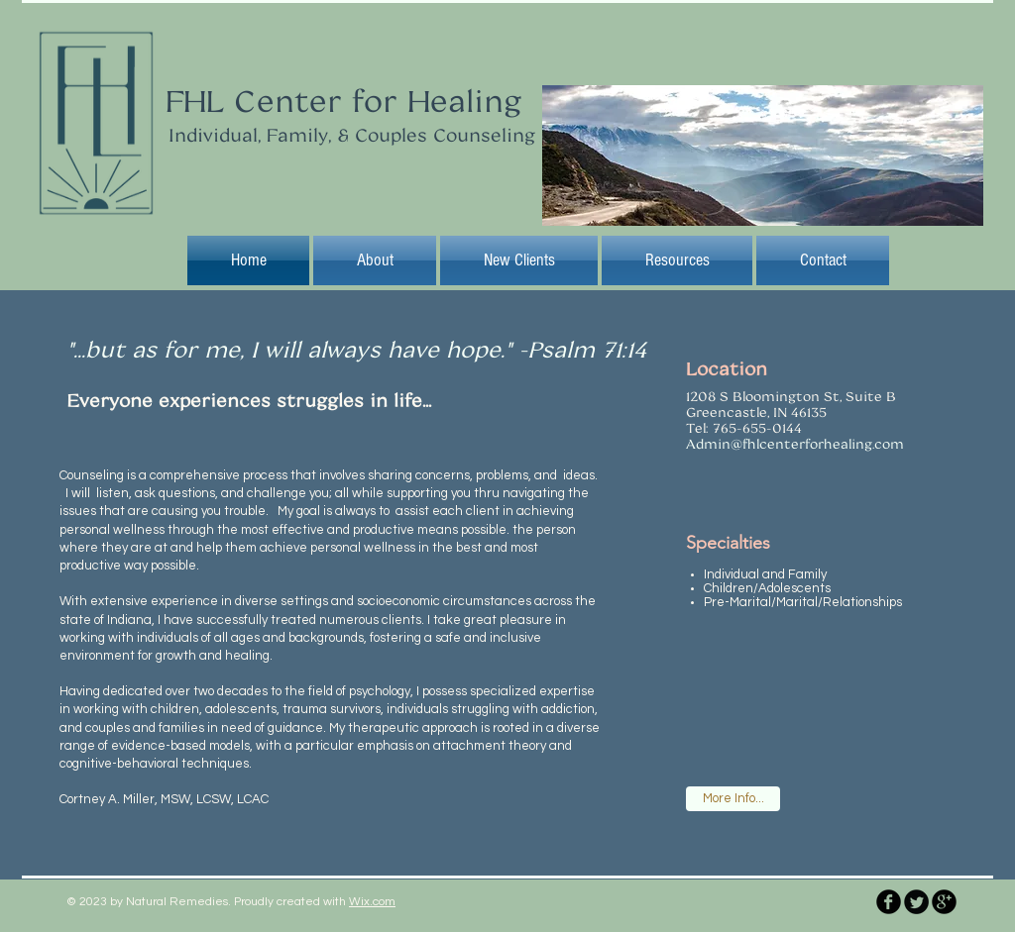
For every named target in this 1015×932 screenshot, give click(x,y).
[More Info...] (733, 798)
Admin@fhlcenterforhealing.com (795, 444)
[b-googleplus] (944, 901)
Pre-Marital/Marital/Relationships (803, 602)
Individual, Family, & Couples (298, 135)
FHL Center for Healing (343, 100)
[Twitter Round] (916, 901)
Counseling (481, 135)
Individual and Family (765, 574)
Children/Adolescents (767, 588)
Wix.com (372, 901)
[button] (519, 260)
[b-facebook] (888, 901)
